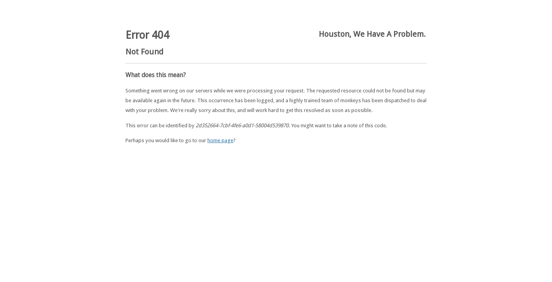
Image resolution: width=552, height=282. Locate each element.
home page (220, 140)
